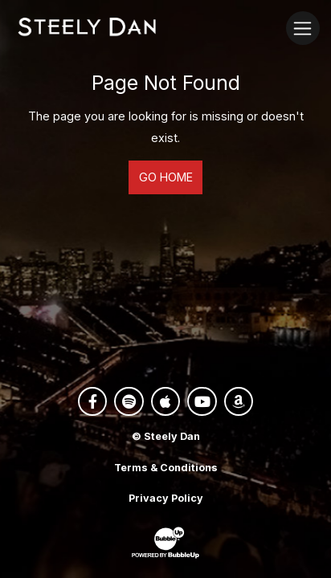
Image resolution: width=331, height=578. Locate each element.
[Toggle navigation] (302, 27)
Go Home (166, 177)
